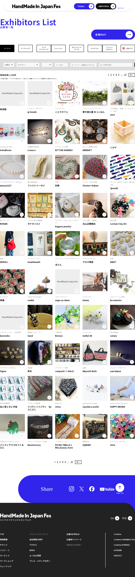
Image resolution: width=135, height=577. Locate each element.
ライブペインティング (41, 48)
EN (112, 514)
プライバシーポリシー (8, 575)
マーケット (8, 48)
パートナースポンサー (110, 48)
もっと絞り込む (106, 61)
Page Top (120, 489)
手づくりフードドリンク (76, 48)
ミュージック (59, 48)
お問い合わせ (29, 575)
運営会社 (45, 575)
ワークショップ (25, 48)
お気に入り (127, 48)
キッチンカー (93, 48)
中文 (124, 514)
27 (125, 70)
